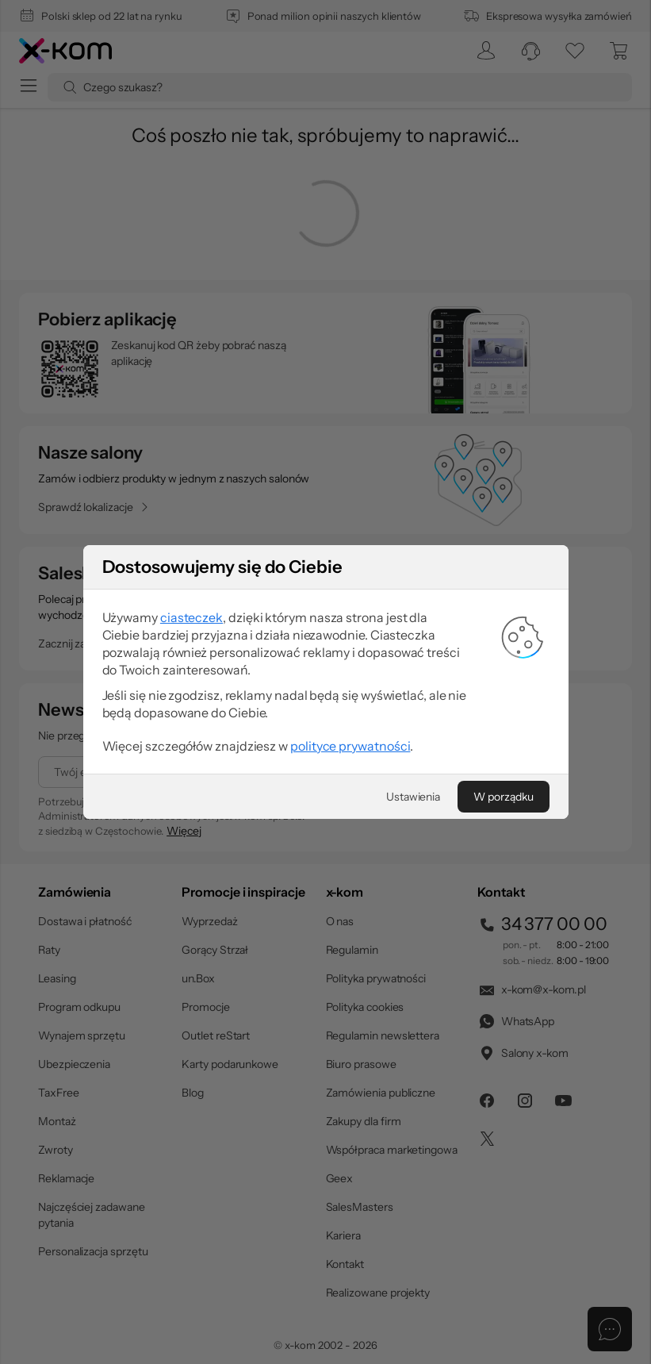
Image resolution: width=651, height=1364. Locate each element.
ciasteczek (191, 617)
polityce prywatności (350, 746)
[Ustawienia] (413, 797)
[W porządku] (503, 797)
